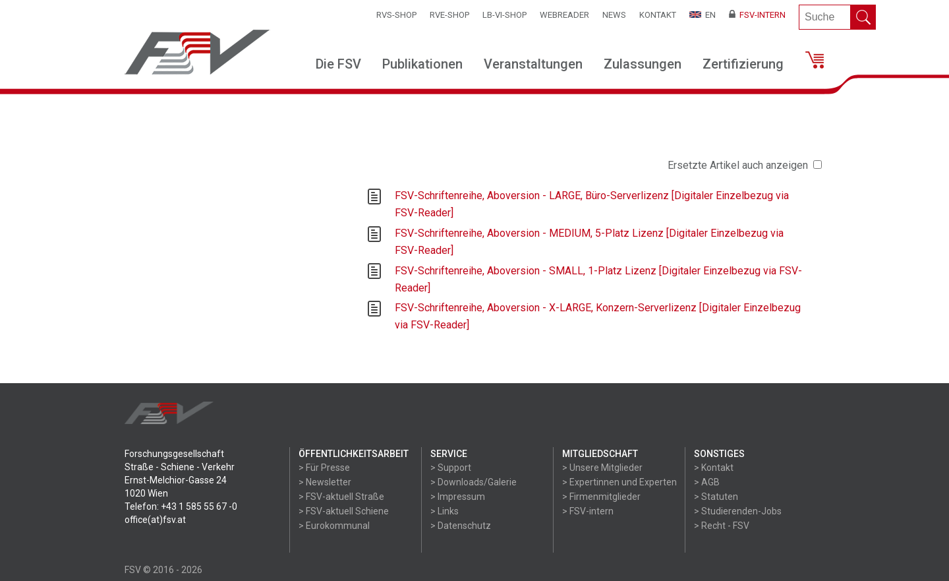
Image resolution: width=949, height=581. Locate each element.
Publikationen (422, 64)
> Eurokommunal (334, 525)
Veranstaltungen (533, 64)
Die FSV (338, 64)
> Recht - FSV (721, 525)
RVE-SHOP (449, 15)
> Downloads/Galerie (473, 482)
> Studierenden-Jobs (738, 511)
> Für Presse (324, 467)
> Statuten (716, 496)
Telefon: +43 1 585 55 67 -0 (181, 506)
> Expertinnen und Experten (619, 482)
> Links (444, 511)
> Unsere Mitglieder (602, 467)
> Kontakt (713, 467)
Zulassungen (642, 64)
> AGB (707, 482)
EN (702, 15)
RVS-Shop (396, 15)
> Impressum (457, 496)
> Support (450, 467)
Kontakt (657, 15)
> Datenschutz (460, 525)
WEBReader (564, 15)
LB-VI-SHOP (504, 15)
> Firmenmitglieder (601, 496)
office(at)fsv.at (155, 519)
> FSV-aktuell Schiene (344, 511)
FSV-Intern (757, 15)
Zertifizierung (743, 64)
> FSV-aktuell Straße (341, 496)
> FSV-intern (588, 511)
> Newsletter (325, 482)
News (614, 15)
